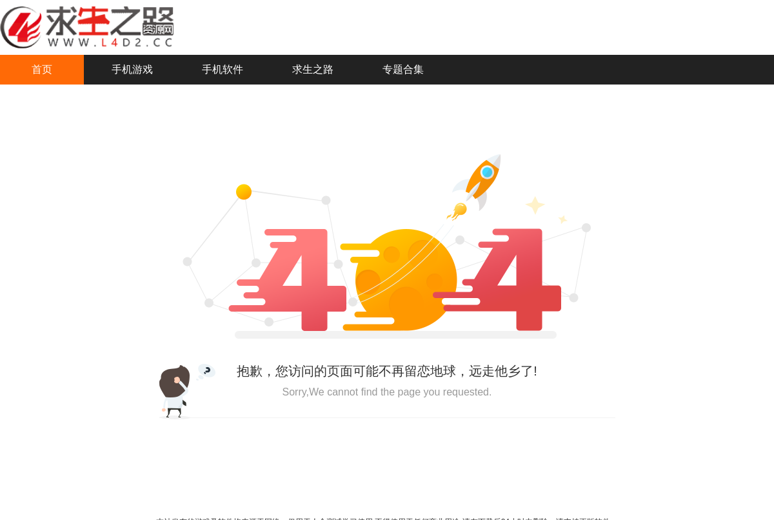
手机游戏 (132, 69)
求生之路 (312, 69)
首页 (42, 69)
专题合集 (403, 69)
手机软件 (222, 69)
